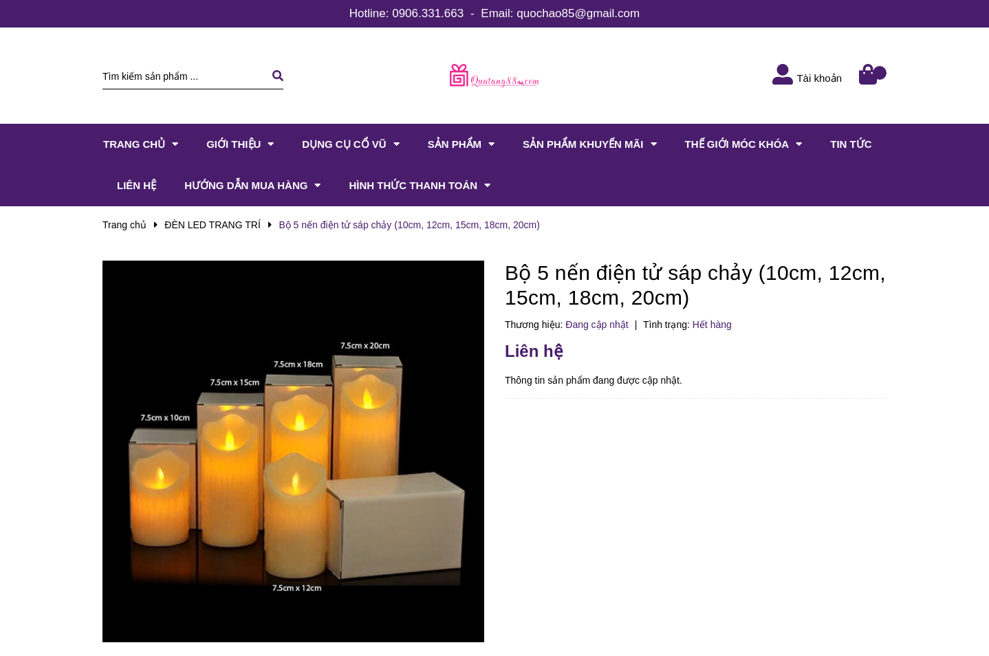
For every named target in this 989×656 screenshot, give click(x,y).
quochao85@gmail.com (578, 13)
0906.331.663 (428, 13)
